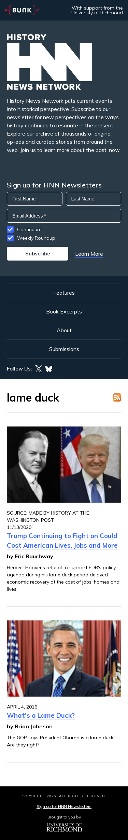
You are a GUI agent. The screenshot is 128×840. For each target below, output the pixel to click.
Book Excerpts (64, 311)
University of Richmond (97, 13)
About (64, 330)
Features (64, 292)
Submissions (64, 349)
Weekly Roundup (36, 238)
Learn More (89, 253)
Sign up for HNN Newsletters (64, 806)
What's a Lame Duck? (41, 715)
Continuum (29, 229)
